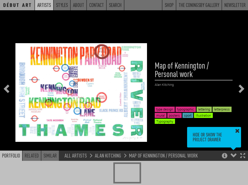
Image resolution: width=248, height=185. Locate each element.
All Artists (76, 155)
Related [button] (32, 155)
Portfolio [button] (11, 155)
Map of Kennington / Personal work (163, 155)
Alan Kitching (108, 155)
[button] (242, 156)
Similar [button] (50, 155)
